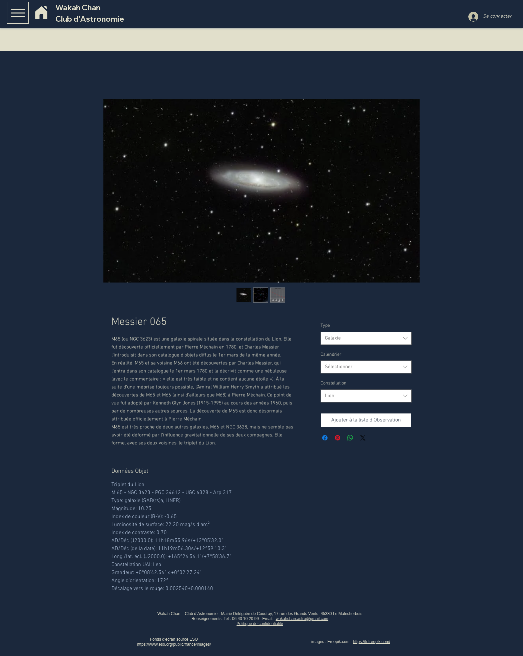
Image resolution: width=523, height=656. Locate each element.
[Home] (41, 13)
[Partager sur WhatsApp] (350, 438)
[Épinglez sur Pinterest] (338, 438)
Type (325, 325)
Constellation (334, 383)
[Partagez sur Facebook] (325, 438)
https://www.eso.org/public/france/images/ (174, 644)
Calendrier (331, 354)
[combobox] (366, 338)
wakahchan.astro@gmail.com (302, 618)
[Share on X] (363, 438)
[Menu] (18, 13)
